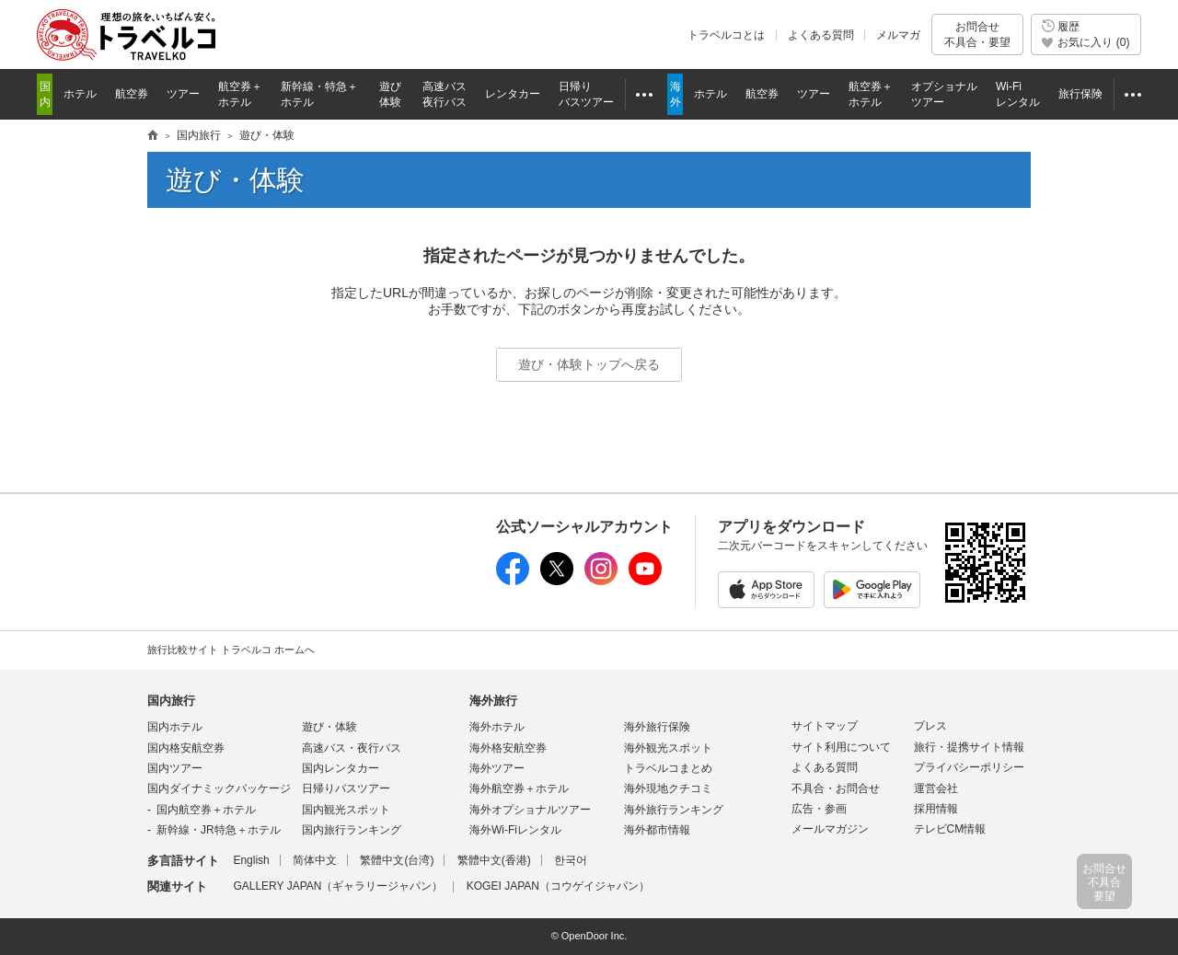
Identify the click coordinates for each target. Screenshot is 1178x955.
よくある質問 (821, 34)
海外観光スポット (668, 748)
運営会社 (936, 788)
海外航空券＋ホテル (519, 788)
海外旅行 (493, 701)
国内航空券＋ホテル (206, 809)
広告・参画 (819, 808)
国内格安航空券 (186, 748)
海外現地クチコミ (668, 788)
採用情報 (936, 808)
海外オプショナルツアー (530, 809)
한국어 (570, 860)
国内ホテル (174, 726)
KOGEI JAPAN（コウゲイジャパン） (558, 886)
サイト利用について (841, 747)
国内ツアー (174, 768)
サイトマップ (824, 725)
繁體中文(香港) (494, 860)
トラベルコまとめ (668, 768)
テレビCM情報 (950, 829)
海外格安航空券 (508, 748)
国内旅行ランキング (351, 829)
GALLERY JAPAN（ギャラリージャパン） (338, 886)
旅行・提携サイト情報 (969, 747)
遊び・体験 (329, 726)
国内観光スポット (346, 809)
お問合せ (977, 34)
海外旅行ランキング (673, 809)
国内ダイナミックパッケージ (219, 788)
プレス (930, 725)
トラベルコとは (726, 34)
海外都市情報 (657, 829)
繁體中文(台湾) (396, 860)
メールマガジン (830, 829)
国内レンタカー (340, 768)
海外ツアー (497, 768)
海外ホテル (497, 726)
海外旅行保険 (657, 726)
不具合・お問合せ (835, 788)
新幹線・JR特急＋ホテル (218, 829)
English (251, 860)
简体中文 (315, 860)
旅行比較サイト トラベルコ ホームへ (231, 649)
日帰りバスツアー (346, 788)
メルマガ (898, 34)
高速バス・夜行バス (351, 748)
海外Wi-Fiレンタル (515, 829)
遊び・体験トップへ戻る (589, 364)
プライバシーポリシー (969, 767)
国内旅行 (171, 701)
